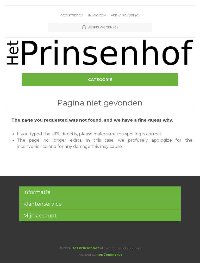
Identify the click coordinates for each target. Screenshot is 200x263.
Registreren (71, 15)
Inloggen (97, 15)
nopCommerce (109, 254)
